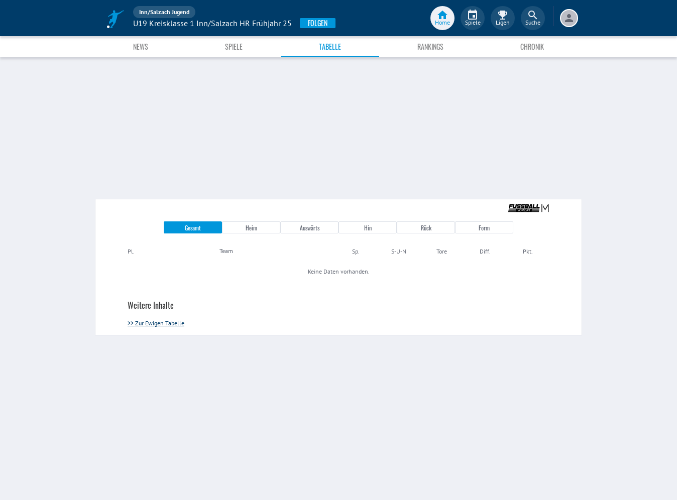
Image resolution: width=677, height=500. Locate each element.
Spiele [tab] (234, 46)
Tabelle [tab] (330, 46)
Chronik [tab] (532, 46)
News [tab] (140, 46)
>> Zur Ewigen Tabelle (156, 323)
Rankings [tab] (430, 46)
